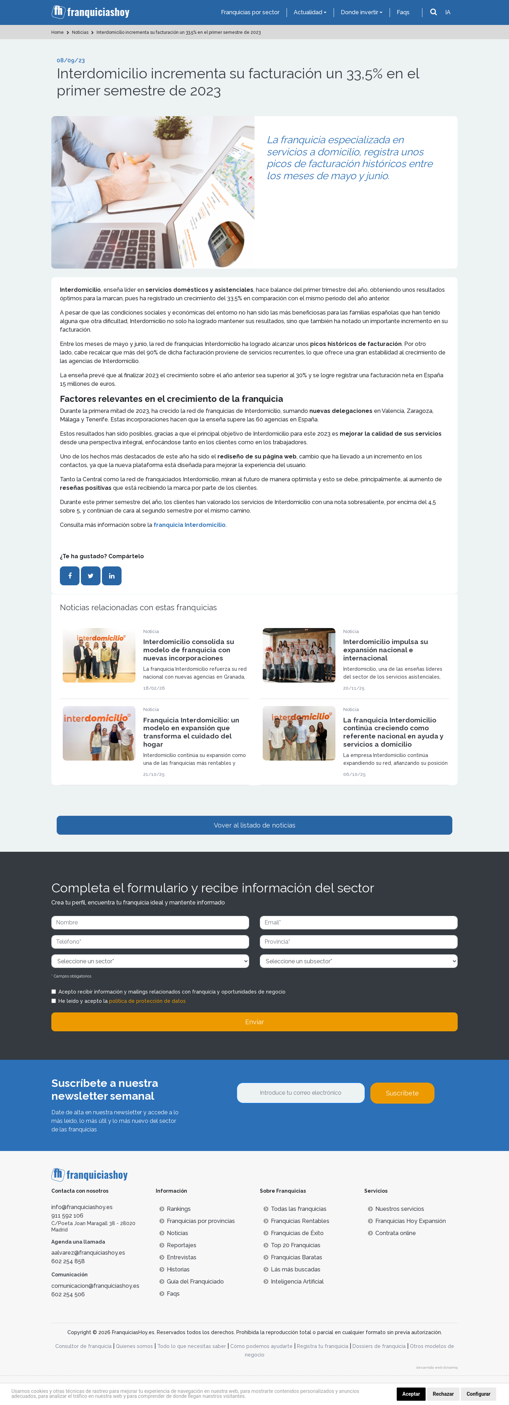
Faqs (403, 12)
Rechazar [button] (443, 1394)
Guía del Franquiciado (191, 1281)
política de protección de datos (147, 1001)
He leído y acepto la (122, 1001)
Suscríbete (402, 1093)
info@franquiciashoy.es (82, 1207)
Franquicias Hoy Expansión (407, 1221)
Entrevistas (177, 1257)
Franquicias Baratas (292, 1257)
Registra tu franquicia (322, 1346)
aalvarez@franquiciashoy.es (88, 1252)
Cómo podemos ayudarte (261, 1346)
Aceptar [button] (411, 1394)
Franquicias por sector (250, 12)
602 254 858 (68, 1261)
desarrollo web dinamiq (437, 1367)
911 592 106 (67, 1215)
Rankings (175, 1209)
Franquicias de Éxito (293, 1233)
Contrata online (392, 1233)
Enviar (254, 1022)
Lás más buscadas (291, 1269)
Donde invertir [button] (359, 12)
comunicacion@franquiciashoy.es (95, 1285)
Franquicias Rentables (296, 1221)
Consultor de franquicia (83, 1346)
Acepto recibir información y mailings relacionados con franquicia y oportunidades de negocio (172, 992)
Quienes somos (134, 1346)
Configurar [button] (478, 1394)
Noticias (173, 1233)
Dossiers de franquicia (379, 1346)
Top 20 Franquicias (291, 1245)
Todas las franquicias (295, 1209)
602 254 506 (68, 1294)
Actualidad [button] (308, 12)
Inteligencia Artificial (293, 1281)
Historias (174, 1269)
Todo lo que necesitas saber (191, 1346)
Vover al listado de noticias (254, 825)
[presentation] (291, 1123)
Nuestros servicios (396, 1209)
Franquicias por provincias (197, 1221)
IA (448, 12)
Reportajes (177, 1245)
